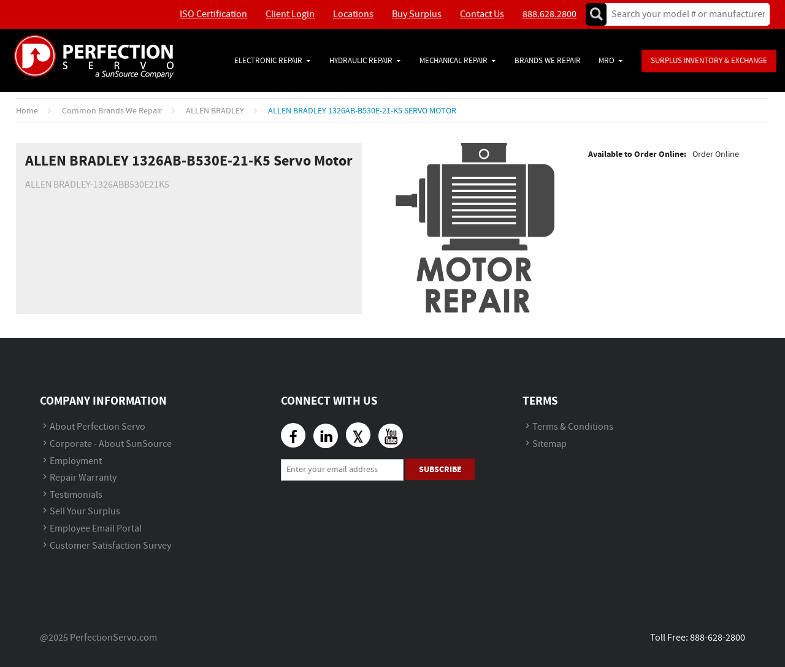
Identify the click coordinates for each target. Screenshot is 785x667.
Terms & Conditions (572, 427)
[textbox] (684, 14)
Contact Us (482, 14)
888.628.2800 (549, 14)
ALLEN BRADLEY (215, 110)
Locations (353, 14)
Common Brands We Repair (112, 110)
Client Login (290, 14)
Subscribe (440, 469)
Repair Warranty (83, 477)
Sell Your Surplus (85, 511)
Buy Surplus (417, 14)
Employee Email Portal (96, 528)
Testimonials (76, 495)
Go (596, 14)
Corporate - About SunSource (111, 444)
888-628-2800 (717, 637)
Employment (76, 461)
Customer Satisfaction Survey (110, 545)
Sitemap (549, 444)
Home (27, 110)
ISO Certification (213, 14)
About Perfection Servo (97, 427)
